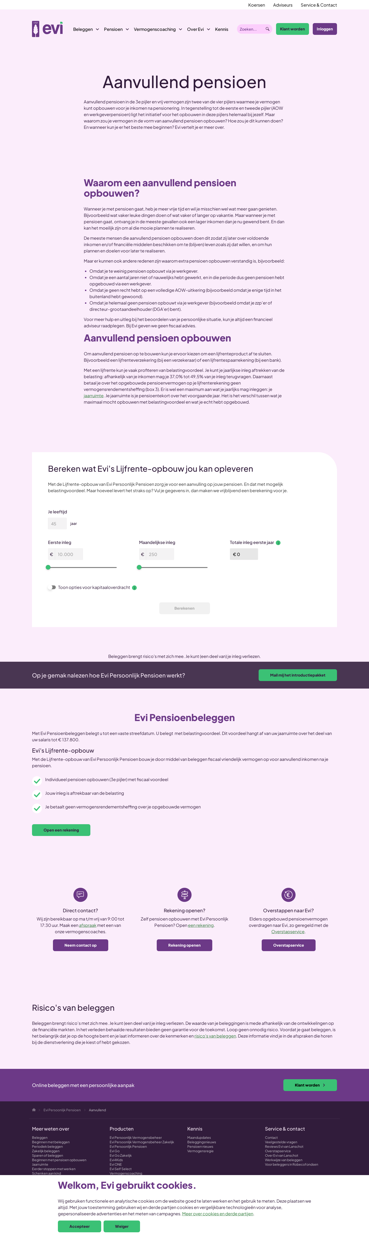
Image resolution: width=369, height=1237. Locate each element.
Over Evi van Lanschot (281, 1155)
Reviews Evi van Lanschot (284, 1146)
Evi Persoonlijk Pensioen (128, 1146)
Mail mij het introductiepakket (297, 675)
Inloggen (325, 28)
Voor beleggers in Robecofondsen (291, 1164)
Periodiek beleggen (47, 1146)
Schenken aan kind (46, 1173)
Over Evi (195, 29)
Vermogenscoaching (155, 29)
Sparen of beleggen (47, 1155)
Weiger (121, 1226)
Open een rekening (61, 829)
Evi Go (115, 1151)
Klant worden (292, 28)
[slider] (48, 567)
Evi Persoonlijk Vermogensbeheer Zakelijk (142, 1142)
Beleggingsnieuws (201, 1142)
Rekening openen (184, 945)
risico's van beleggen (215, 1035)
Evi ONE (116, 1164)
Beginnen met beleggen (51, 1142)
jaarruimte (94, 395)
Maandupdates (199, 1137)
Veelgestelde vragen (281, 1142)
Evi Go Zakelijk (121, 1155)
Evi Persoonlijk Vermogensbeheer (136, 1137)
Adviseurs (283, 5)
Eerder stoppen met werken (54, 1169)
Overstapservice (288, 931)
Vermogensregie (200, 1151)
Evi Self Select (121, 1169)
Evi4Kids (116, 1160)
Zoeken (267, 29)
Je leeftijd (57, 511)
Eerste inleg (59, 542)
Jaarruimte (40, 1164)
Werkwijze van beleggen (283, 1160)
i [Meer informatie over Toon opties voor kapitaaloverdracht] (134, 587)
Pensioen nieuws (200, 1146)
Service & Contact (319, 5)
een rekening (201, 925)
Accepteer (79, 1226)
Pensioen (113, 29)
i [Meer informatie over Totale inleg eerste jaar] (278, 542)
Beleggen (83, 29)
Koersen (256, 5)
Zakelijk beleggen (46, 1151)
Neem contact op (80, 945)
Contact (271, 1137)
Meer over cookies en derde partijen (217, 1213)
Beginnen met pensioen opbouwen (59, 1160)
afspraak (87, 925)
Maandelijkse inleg (157, 542)
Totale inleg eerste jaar (255, 542)
